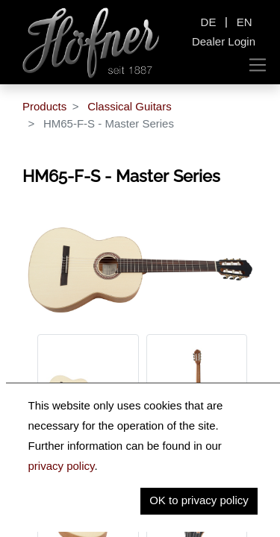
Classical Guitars (129, 106)
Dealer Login (223, 41)
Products (44, 106)
